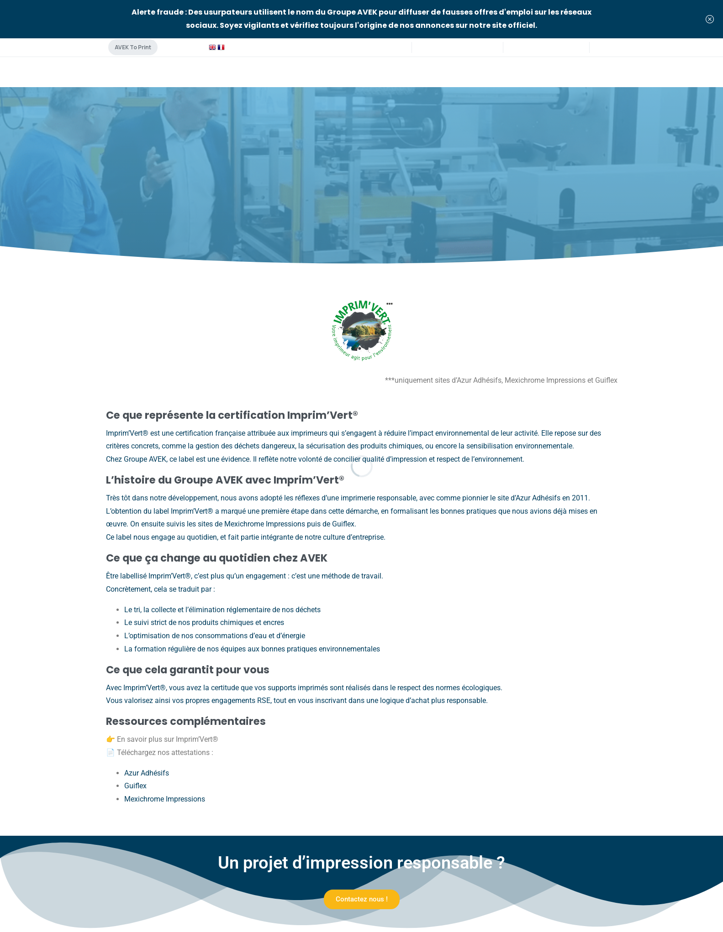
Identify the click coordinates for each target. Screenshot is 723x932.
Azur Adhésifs (146, 773)
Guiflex (135, 785)
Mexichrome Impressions (164, 799)
